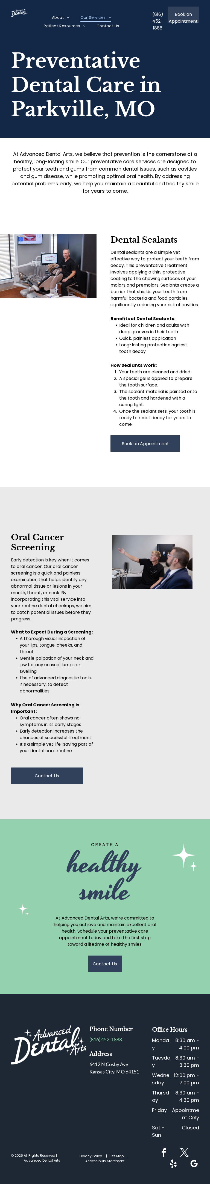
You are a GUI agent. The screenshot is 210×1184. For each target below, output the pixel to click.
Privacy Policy (91, 1156)
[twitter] (184, 1153)
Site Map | (119, 1156)
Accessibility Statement (104, 1161)
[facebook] (164, 1153)
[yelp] (173, 1164)
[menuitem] (60, 17)
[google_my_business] (194, 1164)
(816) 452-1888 (105, 1039)
